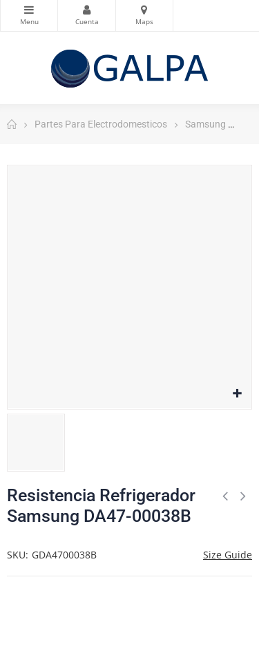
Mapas (144, 9)
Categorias (29, 9)
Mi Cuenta (86, 9)
